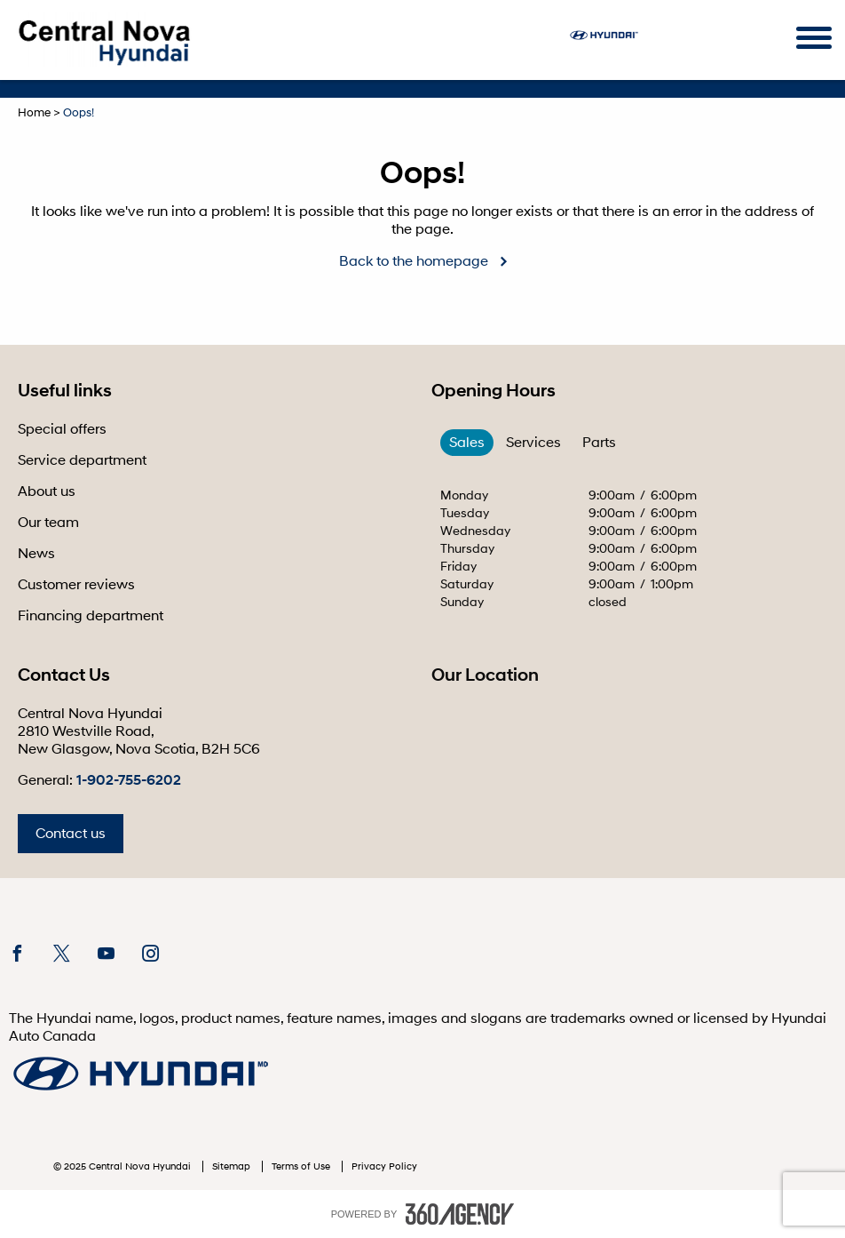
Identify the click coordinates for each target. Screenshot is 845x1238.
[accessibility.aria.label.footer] (460, 1214)
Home (34, 113)
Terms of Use (302, 1166)
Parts (599, 442)
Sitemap (232, 1166)
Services (533, 442)
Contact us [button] (71, 834)
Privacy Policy (384, 1166)
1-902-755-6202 (128, 780)
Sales (467, 442)
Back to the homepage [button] (413, 261)
